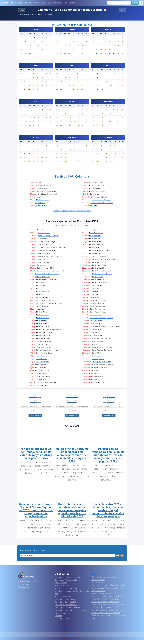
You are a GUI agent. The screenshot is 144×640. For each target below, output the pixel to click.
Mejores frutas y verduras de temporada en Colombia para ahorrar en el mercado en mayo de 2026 (72, 455)
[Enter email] (67, 556)
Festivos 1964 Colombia (72, 176)
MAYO (72, 65)
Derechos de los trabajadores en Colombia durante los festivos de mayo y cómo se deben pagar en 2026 (107, 455)
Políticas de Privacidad (27, 582)
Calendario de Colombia (11, 3)
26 (109, 53)
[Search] (119, 3)
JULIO (36, 101)
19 (109, 49)
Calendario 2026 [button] (35, 416)
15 (122, 45)
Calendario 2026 (39, 3)
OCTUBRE (36, 138)
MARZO (108, 29)
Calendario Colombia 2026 (66, 602)
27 (114, 53)
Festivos (27, 3)
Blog (65, 3)
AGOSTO (72, 101)
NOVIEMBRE (71, 138)
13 (25, 117)
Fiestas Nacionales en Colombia (68, 578)
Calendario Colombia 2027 (66, 605)
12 (65, 81)
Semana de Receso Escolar (66, 580)
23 (97, 53)
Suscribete (119, 556)
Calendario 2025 (55, 3)
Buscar (135, 3)
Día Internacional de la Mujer (103, 577)
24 (101, 53)
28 (29, 89)
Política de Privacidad (64, 597)
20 (73, 49)
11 (61, 81)
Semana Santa (61, 583)
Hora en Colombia (62, 586)
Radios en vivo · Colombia (66, 589)
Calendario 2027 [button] (108, 416)
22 (33, 85)
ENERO (36, 29)
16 (38, 117)
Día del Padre (97, 583)
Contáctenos (23, 587)
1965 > (122, 10)
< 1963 (22, 10)
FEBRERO (72, 29)
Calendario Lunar (62, 619)
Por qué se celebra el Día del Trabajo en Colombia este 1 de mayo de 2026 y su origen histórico (36, 453)
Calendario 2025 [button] (72, 416)
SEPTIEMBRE (108, 101)
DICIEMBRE (108, 138)
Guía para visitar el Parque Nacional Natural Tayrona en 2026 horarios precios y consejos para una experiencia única (36, 511)
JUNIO (108, 65)
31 (101, 57)
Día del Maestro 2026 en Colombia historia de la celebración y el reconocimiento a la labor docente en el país (108, 511)
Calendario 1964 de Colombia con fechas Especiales (72, 10)
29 (33, 89)
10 (42, 77)
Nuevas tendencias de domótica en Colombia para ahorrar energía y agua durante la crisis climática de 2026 (72, 511)
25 (46, 85)
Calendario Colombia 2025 (66, 600)
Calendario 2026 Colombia (72, 635)
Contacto (72, 3)
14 (78, 45)
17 (101, 49)
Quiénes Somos (24, 585)
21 (73, 85)
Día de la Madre (98, 580)
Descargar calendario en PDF (67, 608)
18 (105, 49)
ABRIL (36, 65)
